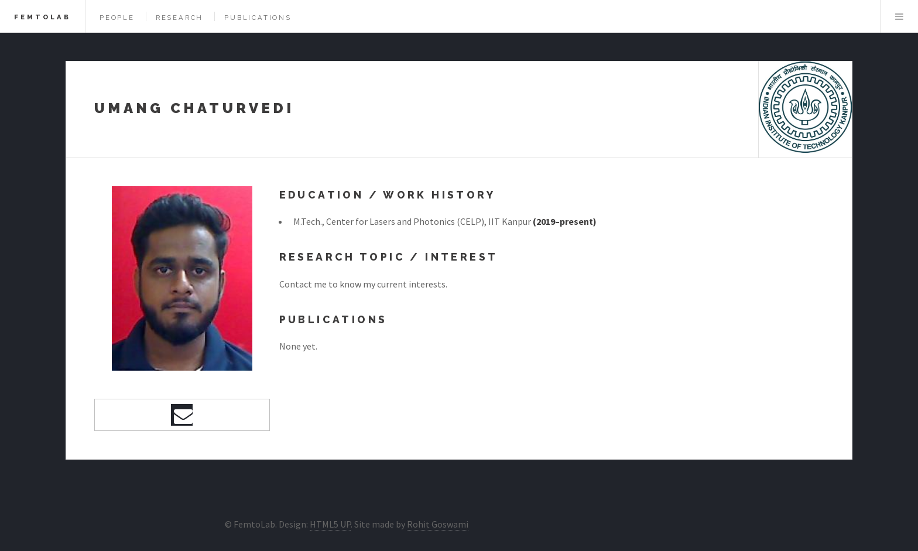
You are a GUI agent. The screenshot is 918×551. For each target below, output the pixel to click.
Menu (899, 16)
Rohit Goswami (437, 524)
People (117, 17)
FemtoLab (42, 17)
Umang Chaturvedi (194, 108)
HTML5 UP (330, 524)
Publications (258, 17)
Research (179, 17)
